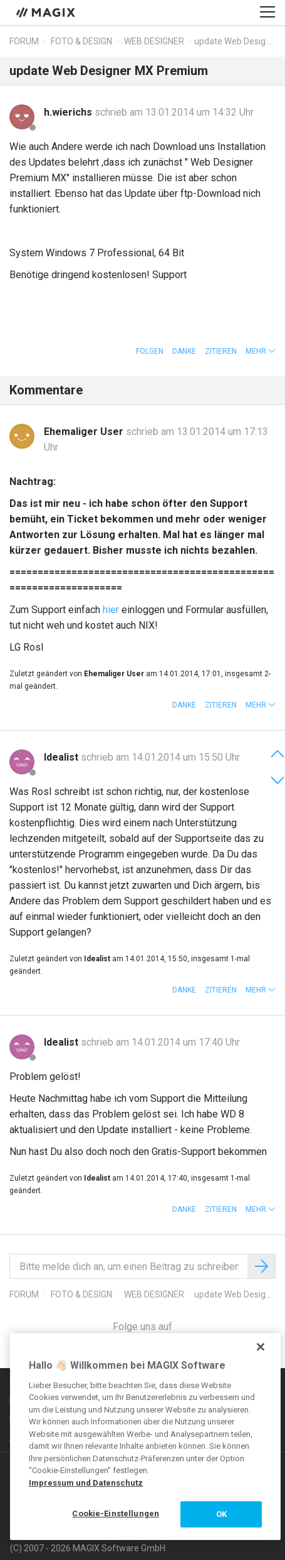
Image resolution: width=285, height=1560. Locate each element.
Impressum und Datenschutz (86, 1483)
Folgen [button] (149, 351)
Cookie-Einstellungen (115, 1513)
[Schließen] (260, 1347)
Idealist (62, 757)
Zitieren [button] (221, 351)
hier (111, 610)
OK (221, 1514)
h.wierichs (69, 112)
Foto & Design (81, 41)
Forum (24, 41)
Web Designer (154, 41)
